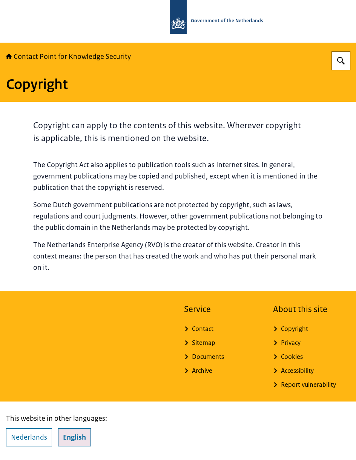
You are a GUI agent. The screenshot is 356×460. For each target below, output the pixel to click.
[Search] (341, 61)
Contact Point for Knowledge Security (68, 56)
